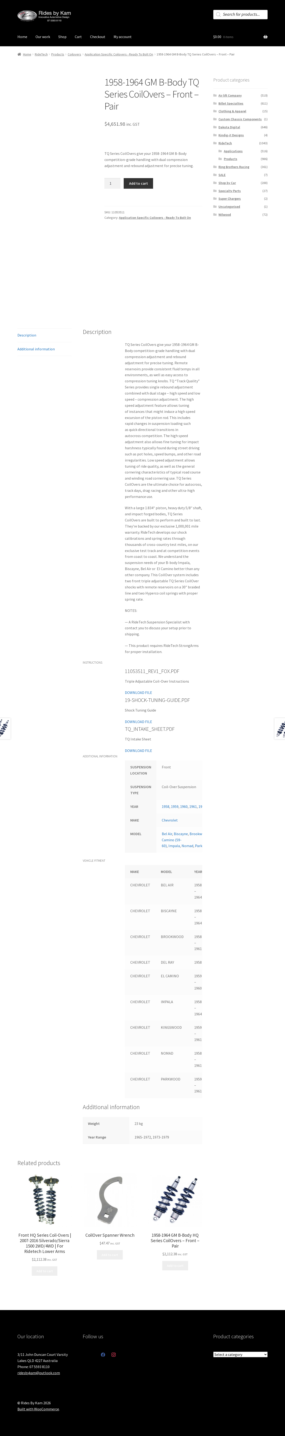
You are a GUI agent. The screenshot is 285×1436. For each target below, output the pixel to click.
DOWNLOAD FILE (138, 692)
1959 (174, 806)
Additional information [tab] (36, 349)
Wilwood (224, 214)
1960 (184, 806)
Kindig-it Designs (231, 135)
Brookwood (199, 833)
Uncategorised (229, 206)
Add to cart (138, 183)
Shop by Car (227, 183)
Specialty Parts (229, 191)
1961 (193, 806)
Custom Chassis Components (240, 119)
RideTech (41, 54)
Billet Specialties (230, 103)
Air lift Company (230, 95)
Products (57, 54)
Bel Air (167, 833)
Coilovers (74, 54)
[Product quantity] (112, 183)
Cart (78, 36)
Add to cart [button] (44, 1271)
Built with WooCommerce (38, 1409)
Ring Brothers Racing (233, 167)
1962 (202, 806)
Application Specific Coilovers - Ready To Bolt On (119, 54)
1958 (165, 806)
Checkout (97, 36)
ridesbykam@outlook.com (38, 1372)
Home (22, 36)
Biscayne (181, 833)
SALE (222, 175)
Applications (233, 151)
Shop (62, 36)
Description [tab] (26, 335)
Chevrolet (170, 820)
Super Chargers (229, 198)
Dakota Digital (229, 127)
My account (123, 36)
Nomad (187, 845)
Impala (174, 845)
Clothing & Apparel (232, 111)
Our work (43, 36)
